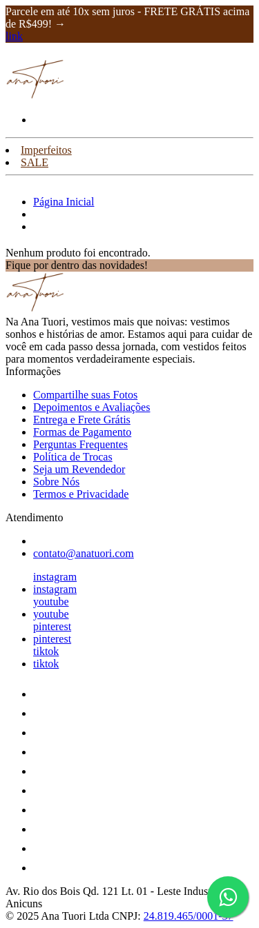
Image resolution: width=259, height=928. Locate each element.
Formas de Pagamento (82, 432)
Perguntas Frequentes (80, 444)
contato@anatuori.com (83, 553)
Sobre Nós (56, 481)
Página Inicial (63, 202)
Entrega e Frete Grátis (82, 419)
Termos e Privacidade (80, 494)
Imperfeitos (46, 150)
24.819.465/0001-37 (188, 916)
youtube (51, 601)
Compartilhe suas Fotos (85, 395)
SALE (34, 162)
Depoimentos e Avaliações (91, 407)
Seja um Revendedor (79, 469)
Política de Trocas (73, 457)
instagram (55, 577)
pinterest (52, 626)
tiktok (46, 651)
